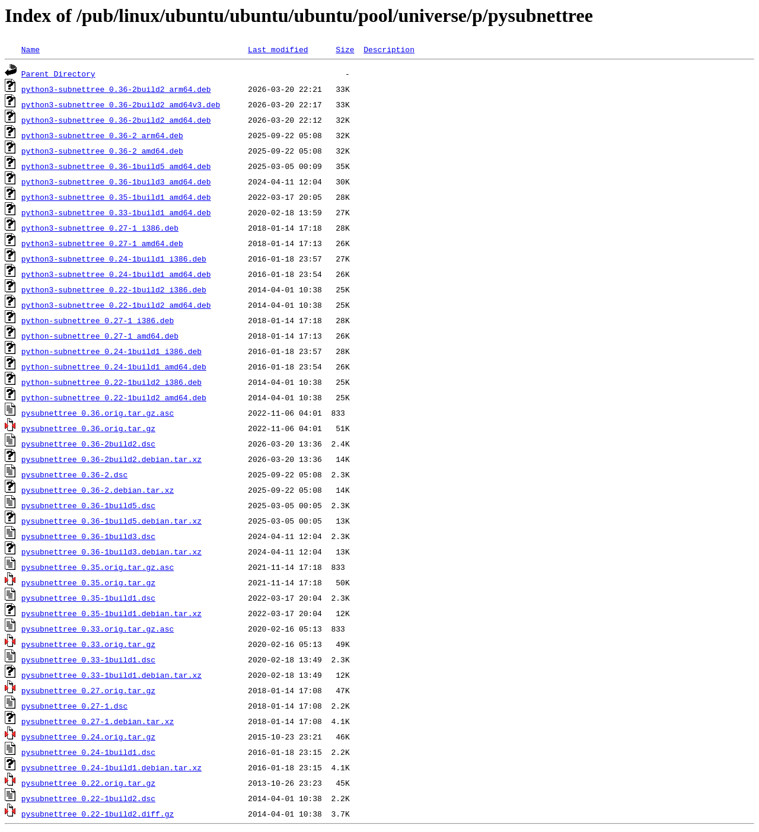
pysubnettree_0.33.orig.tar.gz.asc (97, 628)
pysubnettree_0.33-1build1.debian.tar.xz (111, 675)
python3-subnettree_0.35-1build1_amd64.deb (116, 197)
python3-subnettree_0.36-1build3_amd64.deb (116, 181)
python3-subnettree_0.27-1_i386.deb (99, 227)
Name (30, 49)
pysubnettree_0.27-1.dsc (74, 705)
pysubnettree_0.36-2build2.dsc (88, 443)
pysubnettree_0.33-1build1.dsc (88, 659)
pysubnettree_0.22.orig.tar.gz (88, 782)
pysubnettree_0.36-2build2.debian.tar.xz (111, 459)
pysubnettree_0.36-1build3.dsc (88, 536)
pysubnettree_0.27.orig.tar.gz (88, 690)
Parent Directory (58, 73)
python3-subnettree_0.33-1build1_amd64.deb (116, 212)
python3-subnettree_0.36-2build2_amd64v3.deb (120, 104)
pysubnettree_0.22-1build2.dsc (88, 798)
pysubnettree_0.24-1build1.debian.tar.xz (111, 767)
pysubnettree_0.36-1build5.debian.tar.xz (111, 520)
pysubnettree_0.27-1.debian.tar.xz (97, 721)
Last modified (278, 49)
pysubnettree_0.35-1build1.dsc (88, 597)
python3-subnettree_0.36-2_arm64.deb (102, 135)
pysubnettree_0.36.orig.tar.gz (88, 428)
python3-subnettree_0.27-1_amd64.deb (102, 243)
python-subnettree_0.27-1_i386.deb (97, 320)
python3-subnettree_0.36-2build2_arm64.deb (116, 89)
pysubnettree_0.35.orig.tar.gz (88, 582)
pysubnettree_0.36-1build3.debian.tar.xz (111, 551)
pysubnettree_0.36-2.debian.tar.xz (97, 489)
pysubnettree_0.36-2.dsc (74, 474)
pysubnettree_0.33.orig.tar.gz (88, 644)
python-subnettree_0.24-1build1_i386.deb (111, 351)
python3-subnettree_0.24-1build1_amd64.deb (116, 274)
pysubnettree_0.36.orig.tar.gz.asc (97, 412)
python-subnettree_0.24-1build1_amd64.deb (113, 366)
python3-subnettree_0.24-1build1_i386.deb (113, 258)
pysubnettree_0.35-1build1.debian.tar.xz (111, 613)
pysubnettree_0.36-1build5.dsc (88, 505)
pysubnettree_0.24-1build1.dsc (88, 752)
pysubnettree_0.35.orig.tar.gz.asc (97, 567)
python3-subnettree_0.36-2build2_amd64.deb (116, 119)
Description (388, 49)
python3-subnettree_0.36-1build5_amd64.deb (116, 166)
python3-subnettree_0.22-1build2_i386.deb (113, 289)
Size (345, 49)
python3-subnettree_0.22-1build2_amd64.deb (116, 304)
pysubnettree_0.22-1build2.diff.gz (97, 813)
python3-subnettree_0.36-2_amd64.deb (102, 150)
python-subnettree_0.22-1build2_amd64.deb (113, 397)
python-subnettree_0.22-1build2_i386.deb (111, 382)
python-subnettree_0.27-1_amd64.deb (99, 335)
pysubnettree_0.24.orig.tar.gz (88, 736)
